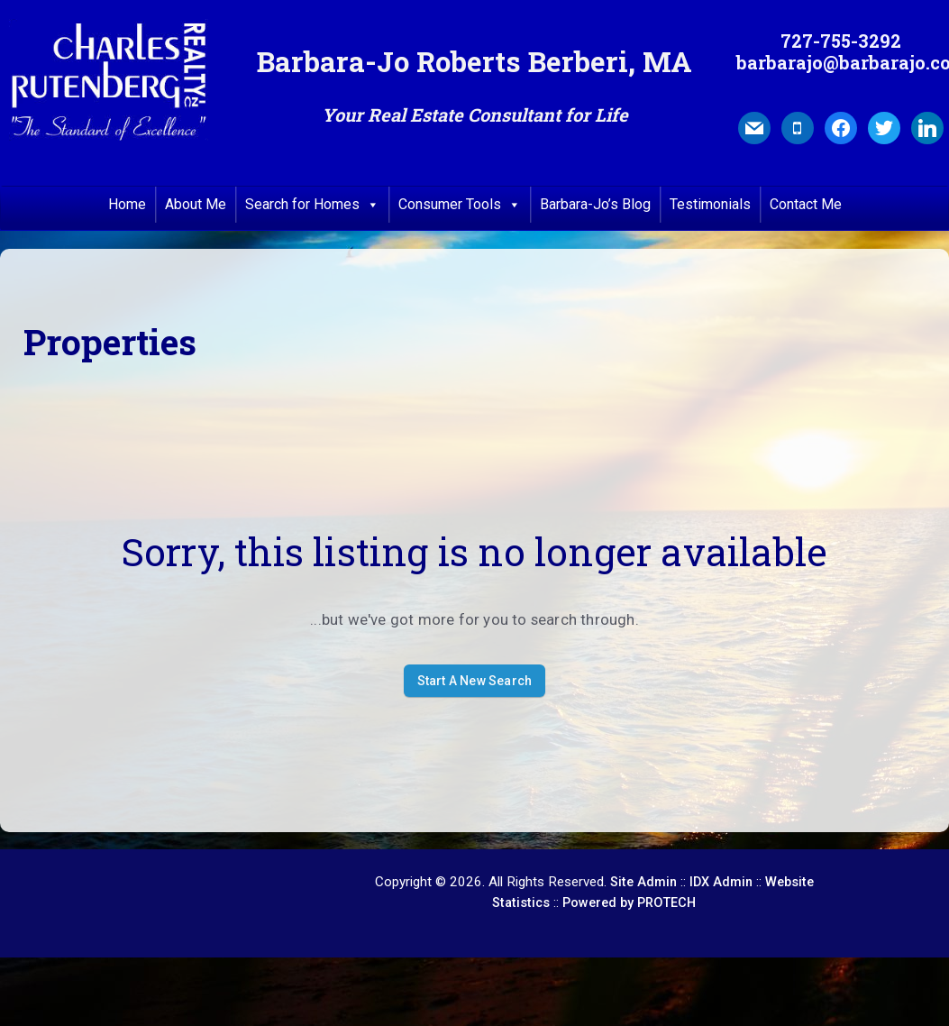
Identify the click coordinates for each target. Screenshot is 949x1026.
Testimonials (710, 204)
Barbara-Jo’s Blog (595, 204)
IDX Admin (721, 882)
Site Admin (643, 882)
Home (127, 204)
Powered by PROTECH (629, 903)
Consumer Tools (459, 205)
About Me (195, 204)
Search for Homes (312, 205)
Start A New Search (475, 680)
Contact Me (806, 204)
